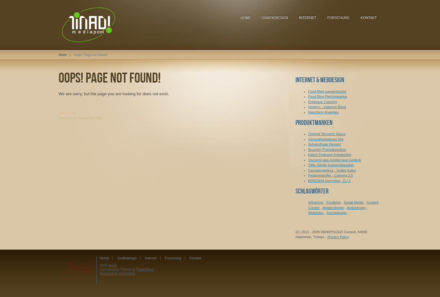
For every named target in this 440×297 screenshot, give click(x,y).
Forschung (338, 17)
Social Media (354, 202)
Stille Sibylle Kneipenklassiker (331, 165)
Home (245, 17)
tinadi (113, 265)
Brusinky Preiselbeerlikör (327, 149)
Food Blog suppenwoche (327, 91)
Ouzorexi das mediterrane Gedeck (334, 160)
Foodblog (333, 202)
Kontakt (369, 17)
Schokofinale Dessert (324, 144)
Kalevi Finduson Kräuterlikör (330, 155)
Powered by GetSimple (117, 273)
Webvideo (316, 213)
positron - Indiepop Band (327, 107)
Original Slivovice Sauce (327, 134)
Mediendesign (333, 208)
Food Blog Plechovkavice (327, 96)
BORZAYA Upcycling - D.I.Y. (329, 181)
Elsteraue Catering (322, 102)
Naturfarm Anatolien (323, 112)
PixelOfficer (145, 269)
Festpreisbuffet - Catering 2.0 (330, 175)
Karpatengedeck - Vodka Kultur (332, 170)
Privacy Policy (338, 237)
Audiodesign (356, 208)
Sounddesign (336, 213)
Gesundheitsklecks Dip (325, 139)
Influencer (315, 202)
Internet (307, 17)
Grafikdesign (275, 17)
